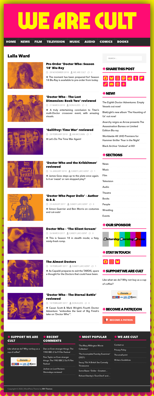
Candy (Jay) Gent (80, 171)
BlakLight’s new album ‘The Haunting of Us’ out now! (124, 114)
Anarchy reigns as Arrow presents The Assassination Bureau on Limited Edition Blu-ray (123, 126)
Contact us (119, 345)
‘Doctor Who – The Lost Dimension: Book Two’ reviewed (71, 99)
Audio (89, 41)
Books (122, 41)
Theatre (106, 193)
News (25, 41)
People (106, 204)
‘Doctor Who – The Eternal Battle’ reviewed (71, 296)
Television (56, 41)
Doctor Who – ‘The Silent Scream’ (71, 229)
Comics (106, 41)
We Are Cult (79, 72)
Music (75, 41)
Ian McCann (78, 134)
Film (38, 41)
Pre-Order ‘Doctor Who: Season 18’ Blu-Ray (70, 66)
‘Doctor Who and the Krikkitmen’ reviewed (71, 164)
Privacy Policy (120, 350)
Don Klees (74, 105)
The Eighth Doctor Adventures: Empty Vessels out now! (123, 104)
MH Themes (47, 389)
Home (11, 41)
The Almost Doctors (61, 261)
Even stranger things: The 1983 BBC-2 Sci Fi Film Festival (58, 350)
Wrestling (107, 210)
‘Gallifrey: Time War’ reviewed (69, 130)
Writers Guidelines (122, 360)
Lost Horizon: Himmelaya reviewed (54, 370)
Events (106, 216)
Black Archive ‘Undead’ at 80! (118, 146)
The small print (120, 355)
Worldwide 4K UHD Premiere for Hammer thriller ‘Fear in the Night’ (121, 138)
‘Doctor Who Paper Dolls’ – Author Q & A (72, 197)
